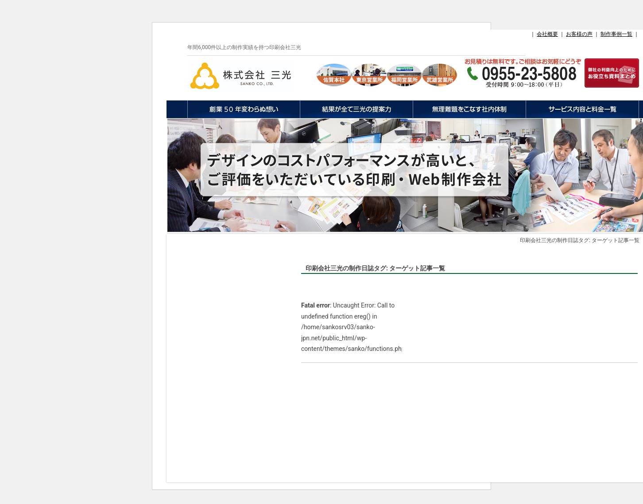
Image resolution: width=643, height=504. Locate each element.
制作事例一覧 (616, 34)
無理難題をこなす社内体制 (469, 109)
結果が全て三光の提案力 (356, 109)
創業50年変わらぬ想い (243, 109)
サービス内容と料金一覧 (582, 109)
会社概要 (547, 34)
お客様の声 (579, 34)
